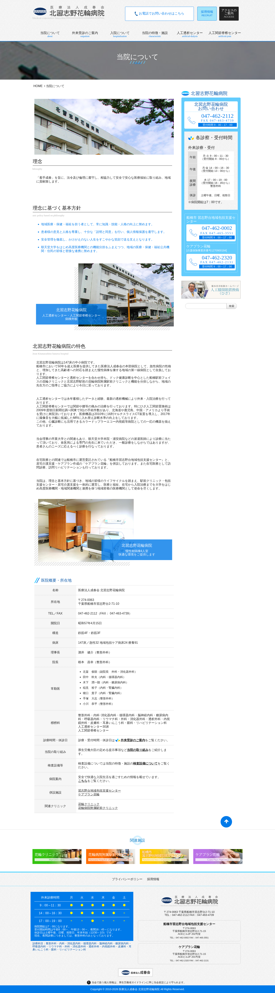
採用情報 (153, 879)
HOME (38, 86)
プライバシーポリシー (127, 879)
